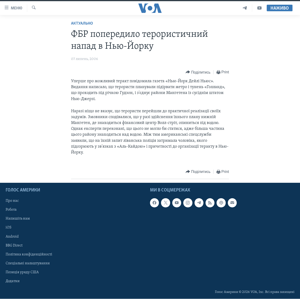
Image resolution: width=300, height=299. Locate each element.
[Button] (198, 72)
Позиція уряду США (22, 272)
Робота (11, 210)
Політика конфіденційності (29, 254)
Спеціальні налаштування (28, 263)
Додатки (13, 281)
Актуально (82, 23)
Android (12, 237)
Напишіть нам (18, 219)
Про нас (12, 201)
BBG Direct (14, 245)
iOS (8, 228)
